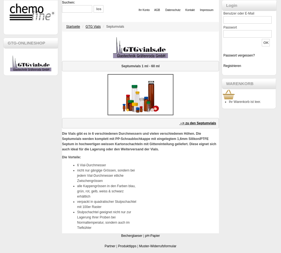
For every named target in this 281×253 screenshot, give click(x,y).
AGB (157, 10)
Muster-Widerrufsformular (157, 246)
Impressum (206, 10)
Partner (110, 246)
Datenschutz (173, 10)
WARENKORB (240, 83)
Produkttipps (127, 246)
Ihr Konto (144, 10)
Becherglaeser (131, 236)
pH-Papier (152, 236)
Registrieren (232, 66)
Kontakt (190, 10)
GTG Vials (93, 27)
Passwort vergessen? (239, 55)
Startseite (73, 27)
